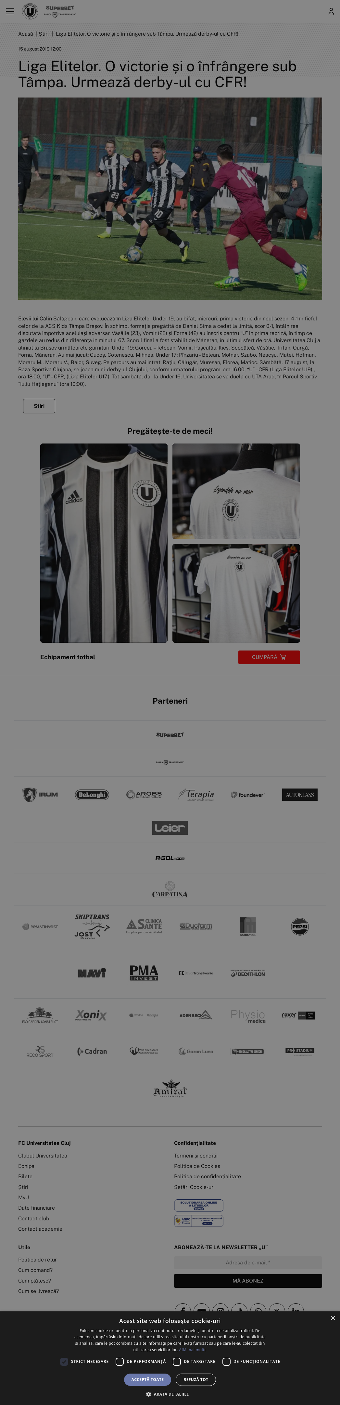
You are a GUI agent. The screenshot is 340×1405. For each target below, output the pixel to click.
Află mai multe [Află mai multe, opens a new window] (193, 1350)
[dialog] (170, 1358)
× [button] (332, 1318)
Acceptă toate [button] (148, 1379)
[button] (170, 1394)
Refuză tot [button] (195, 1379)
